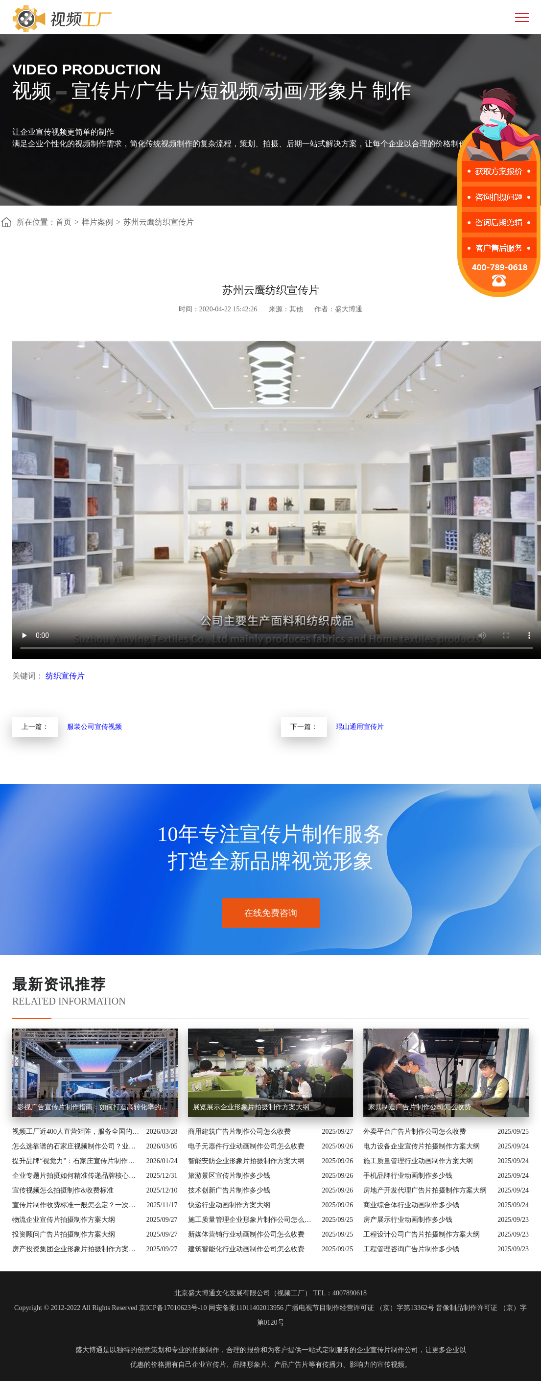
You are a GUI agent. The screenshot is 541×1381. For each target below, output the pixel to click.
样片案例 (97, 222)
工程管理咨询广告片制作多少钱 (411, 1249)
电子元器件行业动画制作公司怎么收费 (246, 1146)
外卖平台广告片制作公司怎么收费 (414, 1131)
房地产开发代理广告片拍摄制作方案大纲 (425, 1190)
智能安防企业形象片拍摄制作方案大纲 (246, 1161)
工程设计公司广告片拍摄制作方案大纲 (421, 1234)
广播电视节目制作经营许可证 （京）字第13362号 (359, 1307)
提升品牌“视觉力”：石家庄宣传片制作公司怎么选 (76, 1161)
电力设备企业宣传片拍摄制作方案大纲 (421, 1146)
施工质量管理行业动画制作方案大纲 (418, 1161)
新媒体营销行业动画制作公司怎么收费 (246, 1234)
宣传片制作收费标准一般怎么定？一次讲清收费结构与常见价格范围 (76, 1205)
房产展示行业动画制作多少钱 (407, 1219)
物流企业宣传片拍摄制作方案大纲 (63, 1219)
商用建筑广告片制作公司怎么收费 (239, 1131)
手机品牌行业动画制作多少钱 (407, 1175)
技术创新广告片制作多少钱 (229, 1190)
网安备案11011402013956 (246, 1307)
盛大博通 (89, 1350)
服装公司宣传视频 (94, 726)
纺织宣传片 (65, 676)
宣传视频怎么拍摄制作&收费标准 (63, 1190)
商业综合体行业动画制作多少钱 (411, 1205)
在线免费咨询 (270, 913)
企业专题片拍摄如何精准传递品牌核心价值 (76, 1175)
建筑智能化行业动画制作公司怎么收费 (246, 1249)
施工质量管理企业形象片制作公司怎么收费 (252, 1219)
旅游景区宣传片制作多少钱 (229, 1175)
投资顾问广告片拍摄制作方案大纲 (63, 1234)
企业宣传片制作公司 (387, 1350)
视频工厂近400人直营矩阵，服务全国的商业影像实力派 (76, 1131)
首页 (63, 222)
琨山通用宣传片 (360, 726)
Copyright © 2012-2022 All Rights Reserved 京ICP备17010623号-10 (110, 1307)
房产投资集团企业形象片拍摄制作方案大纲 (76, 1249)
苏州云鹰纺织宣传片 (158, 222)
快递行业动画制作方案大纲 (229, 1205)
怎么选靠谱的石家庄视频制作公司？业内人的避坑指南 (76, 1146)
